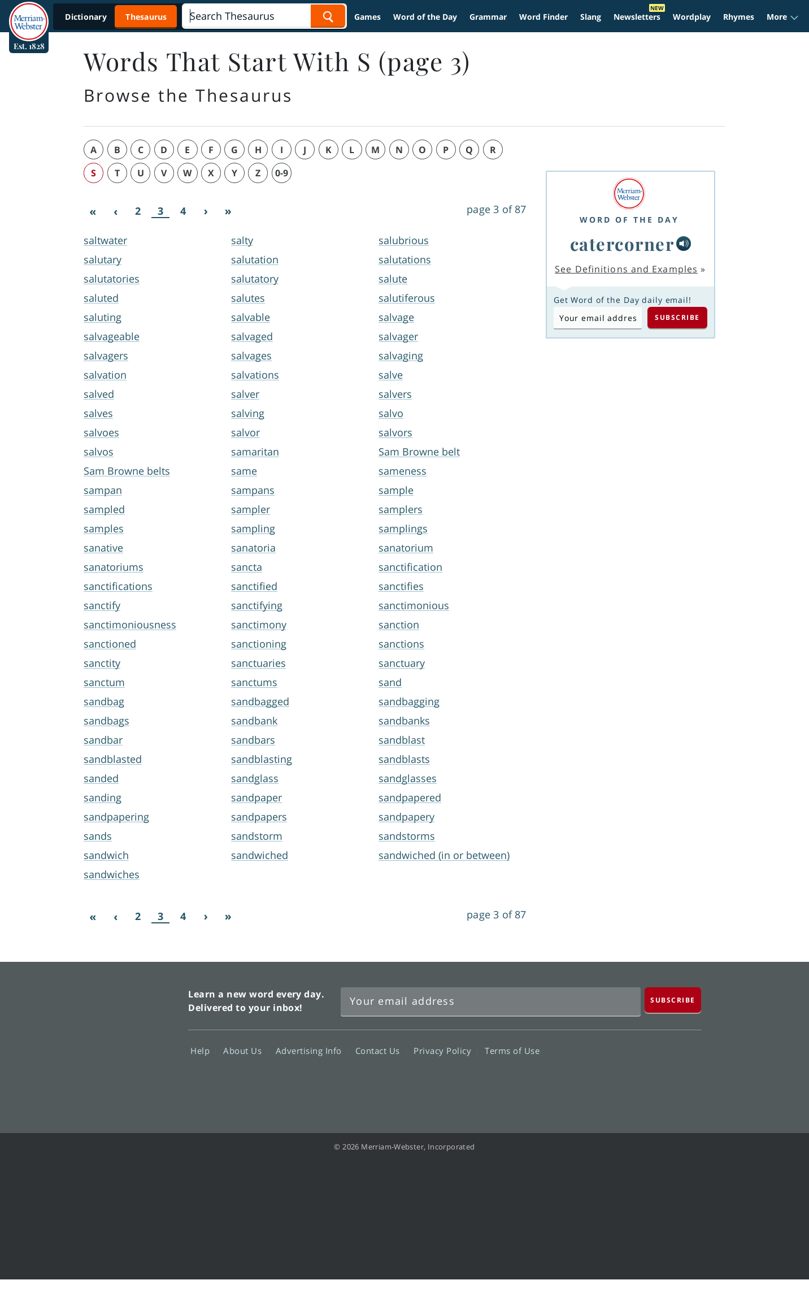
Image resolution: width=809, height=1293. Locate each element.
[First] (93, 211)
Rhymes (738, 16)
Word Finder (543, 16)
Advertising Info (312, 1050)
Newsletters (637, 16)
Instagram (680, 1083)
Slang (590, 16)
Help (203, 1050)
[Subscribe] (673, 1000)
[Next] (206, 211)
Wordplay (692, 16)
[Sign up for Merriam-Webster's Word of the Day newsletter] (491, 1001)
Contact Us (380, 1050)
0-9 (281, 173)
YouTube (639, 1083)
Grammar (488, 16)
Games (367, 16)
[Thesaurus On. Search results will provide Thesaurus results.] (117, 16)
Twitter (598, 1083)
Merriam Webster (129, 1041)
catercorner (622, 243)
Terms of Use (512, 1050)
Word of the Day (425, 16)
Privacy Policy (445, 1050)
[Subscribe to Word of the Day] (598, 317)
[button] (783, 17)
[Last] (228, 211)
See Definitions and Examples (626, 269)
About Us (245, 1050)
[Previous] (115, 211)
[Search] (264, 16)
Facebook (558, 1083)
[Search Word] (328, 16)
